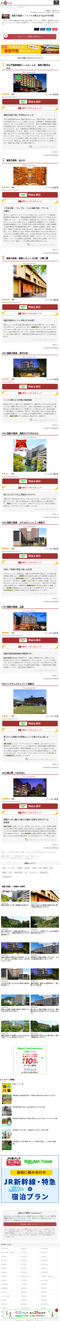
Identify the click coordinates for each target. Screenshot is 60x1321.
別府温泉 (44, 1300)
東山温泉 (24, 1256)
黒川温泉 (4, 1304)
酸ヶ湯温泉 (44, 1304)
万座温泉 (4, 1264)
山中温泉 (24, 1280)
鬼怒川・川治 (7, 872)
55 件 (56, 799)
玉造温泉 (44, 1296)
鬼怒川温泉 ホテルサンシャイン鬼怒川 (26, 522)
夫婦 (3, 868)
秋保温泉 (4, 1256)
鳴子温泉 (44, 1252)
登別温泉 (24, 1248)
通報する (55, 152)
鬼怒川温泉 (18, 872)
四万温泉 (24, 1264)
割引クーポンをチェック (30, 108)
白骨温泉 (44, 1268)
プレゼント (33, 872)
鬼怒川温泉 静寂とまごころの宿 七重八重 (27, 258)
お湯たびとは (19, 1320)
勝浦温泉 (24, 1292)
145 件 (55, 549)
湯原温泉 (24, 1300)
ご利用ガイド (29, 1320)
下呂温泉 (24, 1284)
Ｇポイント (38, 1320)
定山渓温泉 (4, 1248)
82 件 (56, 379)
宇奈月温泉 (4, 1284)
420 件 (55, 187)
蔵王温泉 (44, 1256)
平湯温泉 (44, 1284)
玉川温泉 (4, 1308)
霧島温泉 (24, 1304)
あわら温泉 (44, 1280)
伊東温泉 (4, 1276)
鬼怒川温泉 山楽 (15, 607)
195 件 (55, 300)
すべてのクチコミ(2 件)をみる (50, 347)
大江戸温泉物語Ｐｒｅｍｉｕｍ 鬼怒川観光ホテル (28, 66)
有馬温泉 (44, 1288)
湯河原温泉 (44, 1272)
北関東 (19, 868)
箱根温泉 (44, 1308)
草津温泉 (24, 1260)
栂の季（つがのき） (16, 773)
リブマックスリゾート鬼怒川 (20, 684)
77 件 (56, 716)
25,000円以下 (7, 877)
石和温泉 (24, 1272)
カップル (11, 868)
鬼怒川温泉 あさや (15, 160)
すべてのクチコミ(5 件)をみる (50, 155)
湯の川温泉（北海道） (8, 1252)
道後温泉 (44, 1292)
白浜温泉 (4, 1292)
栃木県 (27, 868)
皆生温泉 (4, 1300)
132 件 (55, 633)
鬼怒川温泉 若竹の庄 (17, 353)
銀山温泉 (4, 1260)
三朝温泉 (24, 1296)
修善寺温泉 (24, 1276)
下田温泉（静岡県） (47, 1276)
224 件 (55, 94)
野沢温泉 (24, 1268)
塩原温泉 (4, 1268)
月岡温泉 (4, 1272)
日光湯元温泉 (25, 1308)
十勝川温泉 (44, 1248)
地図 (22, 97)
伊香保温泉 (44, 1260)
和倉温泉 (4, 1280)
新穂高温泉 (4, 1288)
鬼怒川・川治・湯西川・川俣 (42, 868)
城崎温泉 (24, 1288)
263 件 (55, 474)
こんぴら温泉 (5, 1296)
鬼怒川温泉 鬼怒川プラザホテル (22, 433)
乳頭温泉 (24, 1252)
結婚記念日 (44, 872)
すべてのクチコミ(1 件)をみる (50, 517)
